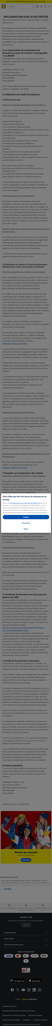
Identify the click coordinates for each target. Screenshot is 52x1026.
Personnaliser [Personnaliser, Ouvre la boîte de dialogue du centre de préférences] (26, 523)
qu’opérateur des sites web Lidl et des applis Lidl (25, 503)
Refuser (26, 529)
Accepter (26, 517)
